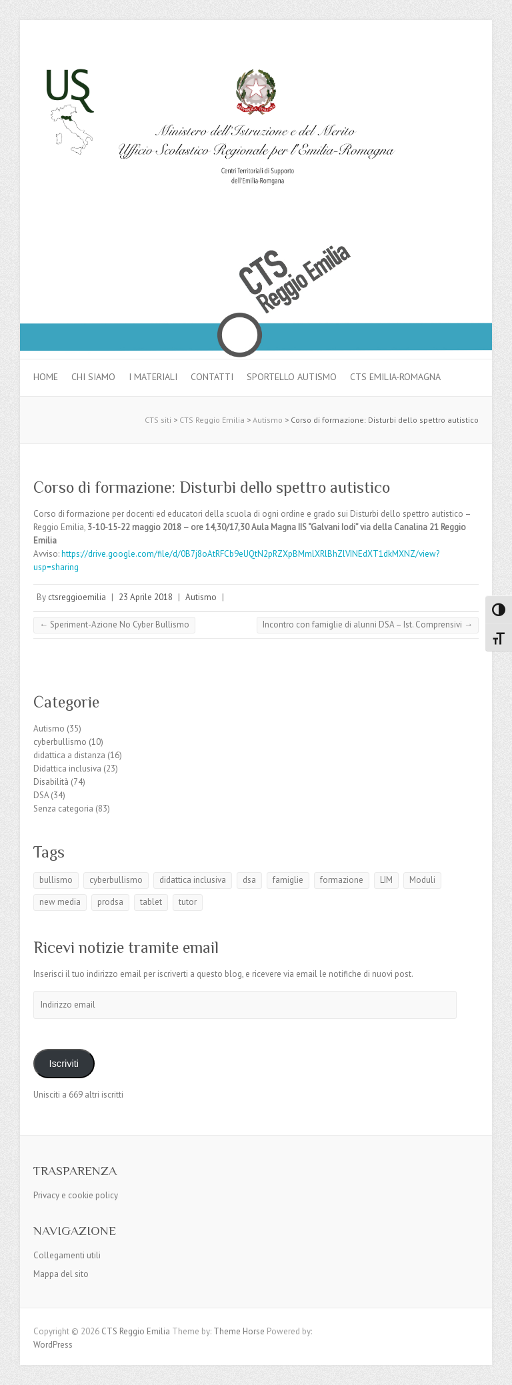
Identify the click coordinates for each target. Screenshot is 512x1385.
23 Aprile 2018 (146, 597)
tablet (151, 902)
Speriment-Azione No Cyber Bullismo (114, 624)
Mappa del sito (61, 1274)
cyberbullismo (60, 742)
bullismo (56, 880)
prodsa (110, 902)
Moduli (422, 880)
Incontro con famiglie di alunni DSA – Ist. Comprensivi (368, 624)
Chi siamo (93, 377)
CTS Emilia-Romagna (395, 377)
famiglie (288, 880)
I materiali (153, 377)
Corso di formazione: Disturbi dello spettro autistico (211, 487)
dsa (249, 880)
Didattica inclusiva (67, 768)
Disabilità (51, 782)
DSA (41, 795)
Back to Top (493, 1366)
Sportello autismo (292, 377)
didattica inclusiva (192, 880)
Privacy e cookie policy (75, 1195)
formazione (341, 880)
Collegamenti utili (67, 1255)
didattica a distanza (69, 755)
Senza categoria (63, 808)
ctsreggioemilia (77, 597)
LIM (386, 880)
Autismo (201, 597)
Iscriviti (64, 1063)
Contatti (212, 377)
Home (45, 377)
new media (60, 902)
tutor (188, 902)
